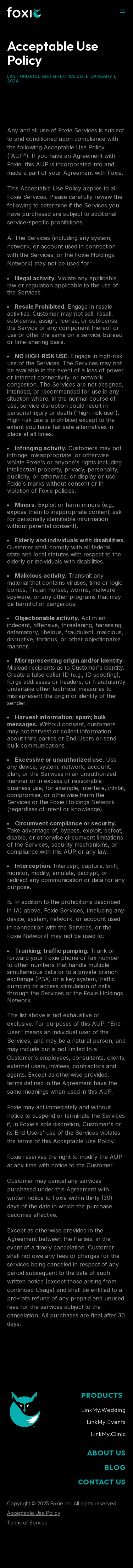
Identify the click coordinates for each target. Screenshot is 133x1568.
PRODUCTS (102, 1395)
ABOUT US (106, 1452)
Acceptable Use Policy (33, 1513)
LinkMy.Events (106, 1422)
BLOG (115, 1467)
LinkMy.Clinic (108, 1434)
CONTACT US (102, 1481)
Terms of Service (27, 1523)
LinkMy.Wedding (103, 1410)
